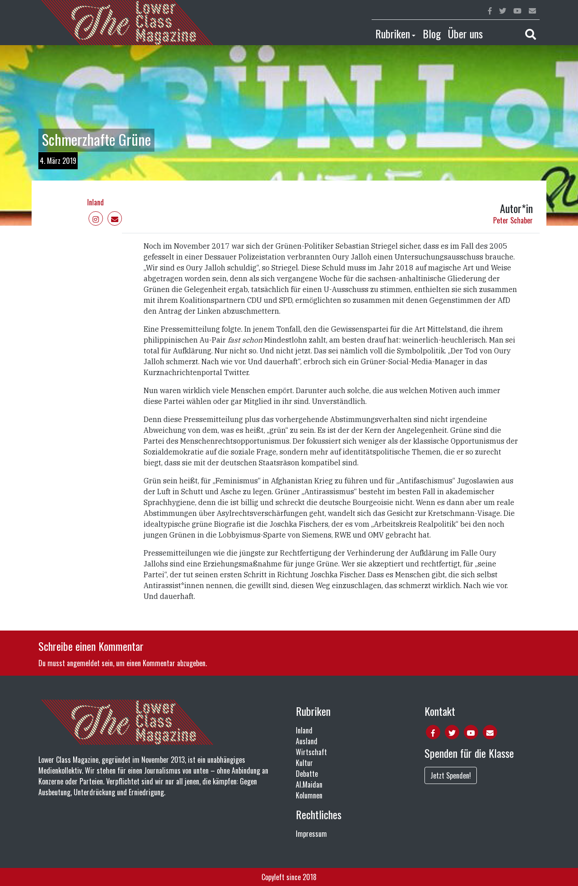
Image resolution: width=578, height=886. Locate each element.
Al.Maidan (309, 784)
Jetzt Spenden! (450, 775)
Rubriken (392, 33)
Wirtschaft (311, 752)
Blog (432, 33)
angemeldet (83, 663)
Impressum (311, 833)
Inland (95, 202)
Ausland (306, 741)
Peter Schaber (513, 220)
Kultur (304, 762)
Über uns (465, 33)
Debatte (307, 773)
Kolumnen (309, 795)
